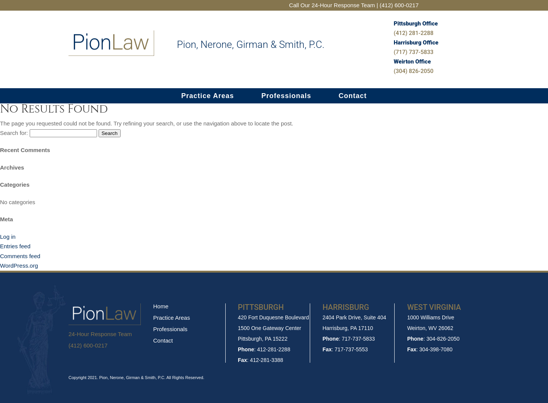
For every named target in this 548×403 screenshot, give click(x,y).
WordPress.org (19, 265)
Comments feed (20, 256)
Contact (353, 96)
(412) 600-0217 (88, 345)
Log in (8, 236)
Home (160, 306)
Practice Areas (207, 96)
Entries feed (15, 246)
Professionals (286, 96)
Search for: (14, 133)
